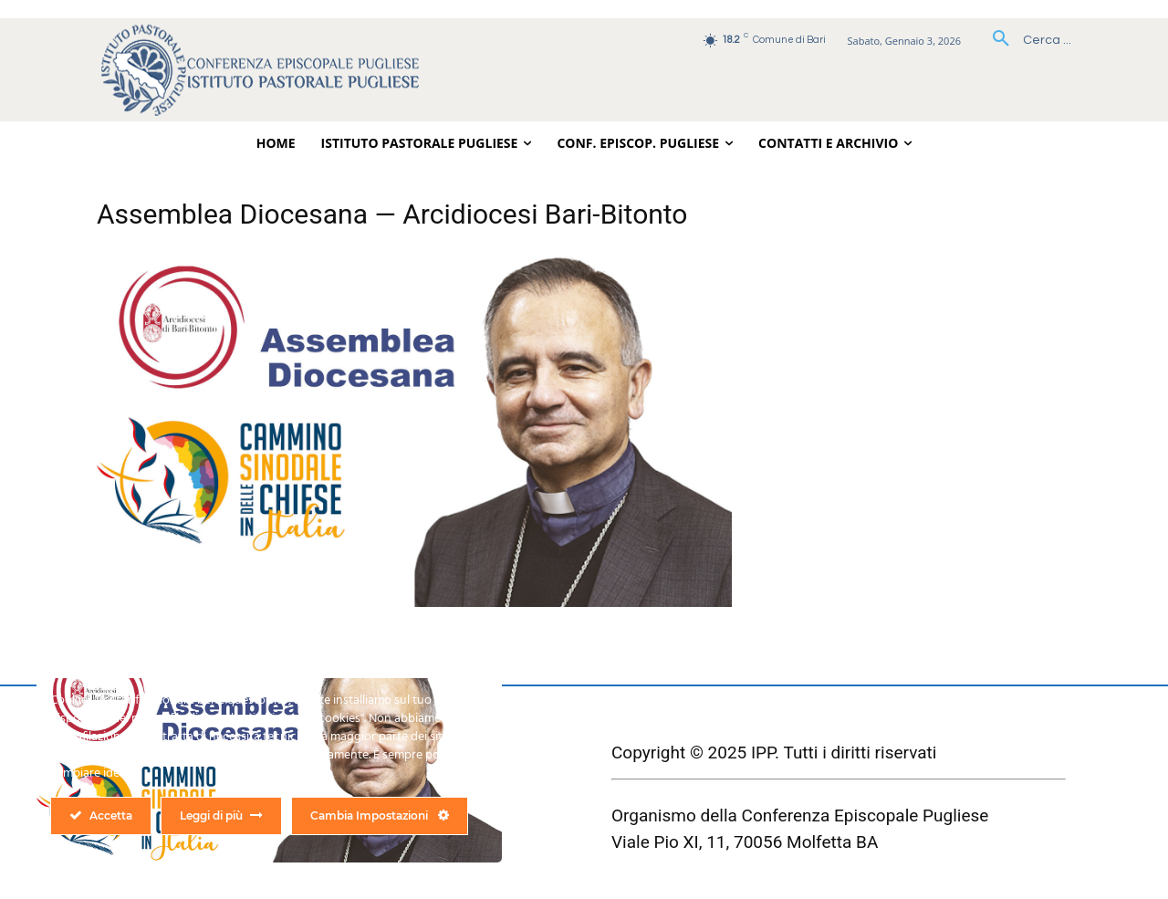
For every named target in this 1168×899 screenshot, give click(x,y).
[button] (1025, 40)
